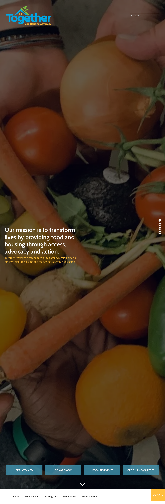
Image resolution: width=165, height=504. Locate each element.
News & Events (88, 496)
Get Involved (24, 470)
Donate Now (63, 470)
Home (15, 496)
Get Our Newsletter (140, 470)
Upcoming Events (101, 470)
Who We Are (30, 496)
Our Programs (49, 496)
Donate (156, 496)
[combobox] (144, 16)
